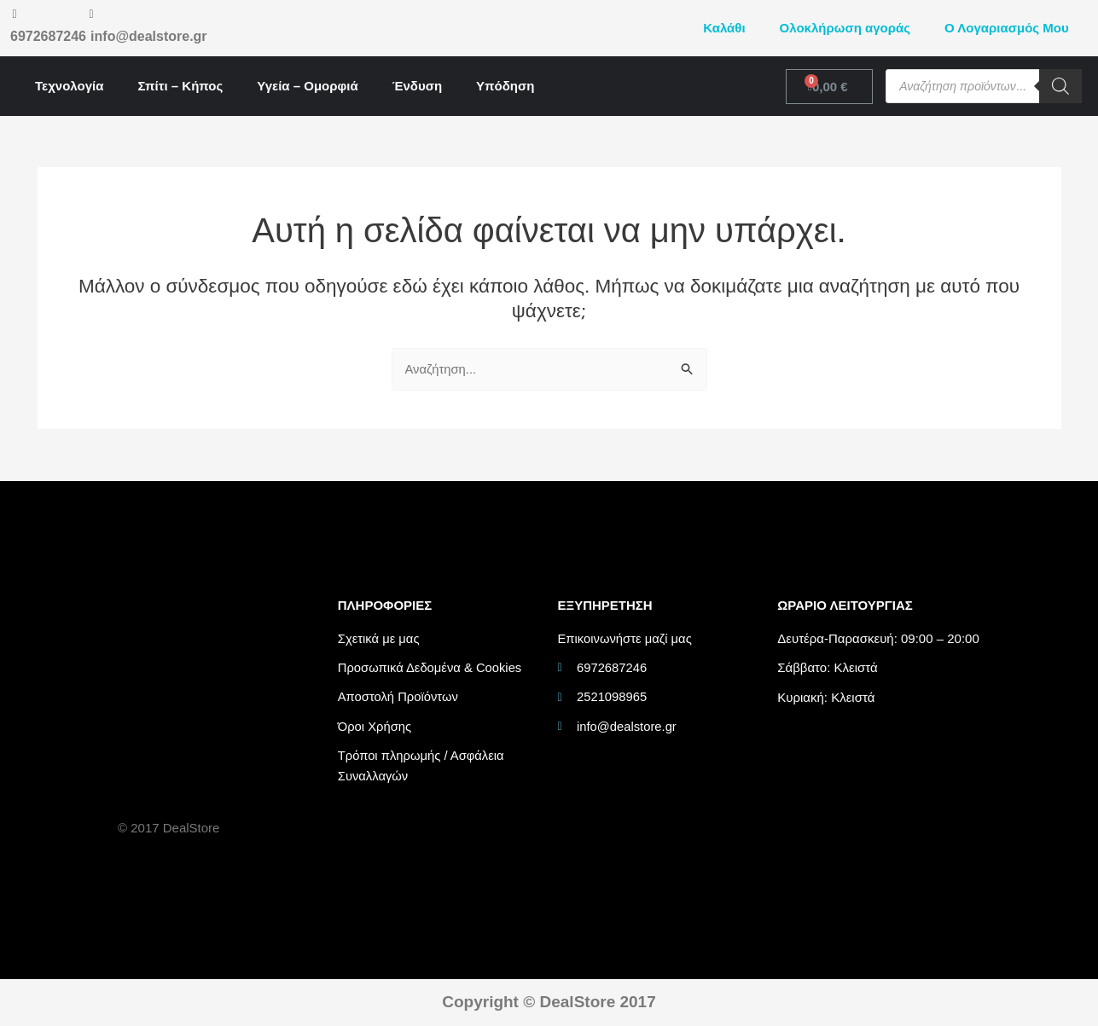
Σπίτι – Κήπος (180, 85)
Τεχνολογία (69, 85)
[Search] (1060, 86)
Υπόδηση (505, 85)
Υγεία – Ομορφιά (307, 85)
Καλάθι (724, 27)
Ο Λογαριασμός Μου (1006, 27)
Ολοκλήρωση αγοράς (845, 27)
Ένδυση (417, 85)
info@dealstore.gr (148, 36)
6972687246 (48, 36)
